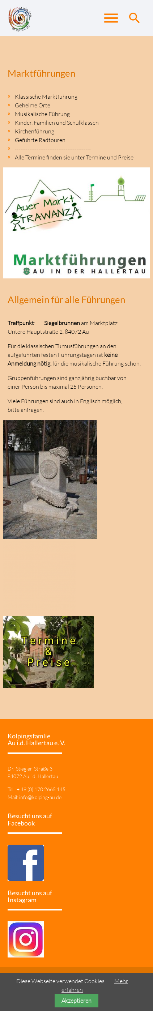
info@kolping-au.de (40, 797)
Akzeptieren (76, 1000)
